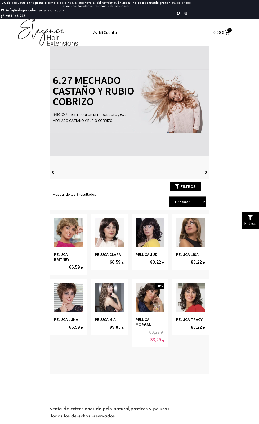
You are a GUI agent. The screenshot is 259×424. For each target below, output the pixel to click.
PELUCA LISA (187, 254)
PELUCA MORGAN (143, 322)
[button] (185, 186)
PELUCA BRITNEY (61, 257)
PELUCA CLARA (108, 254)
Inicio (59, 115)
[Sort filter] (187, 201)
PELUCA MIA (105, 319)
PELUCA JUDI (147, 254)
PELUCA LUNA (66, 319)
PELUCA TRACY (189, 319)
